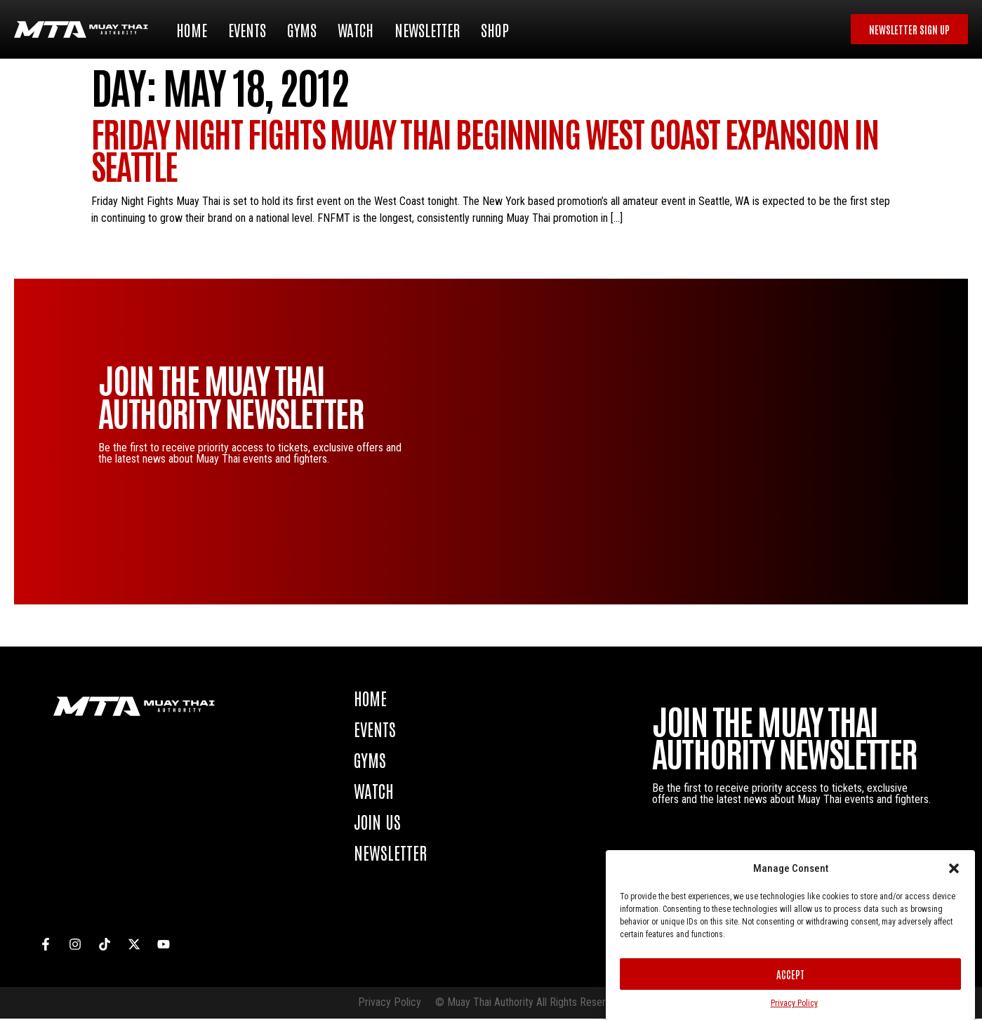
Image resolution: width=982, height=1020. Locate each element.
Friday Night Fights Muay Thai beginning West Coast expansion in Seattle (485, 150)
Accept (790, 974)
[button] (954, 868)
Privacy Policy (794, 1003)
